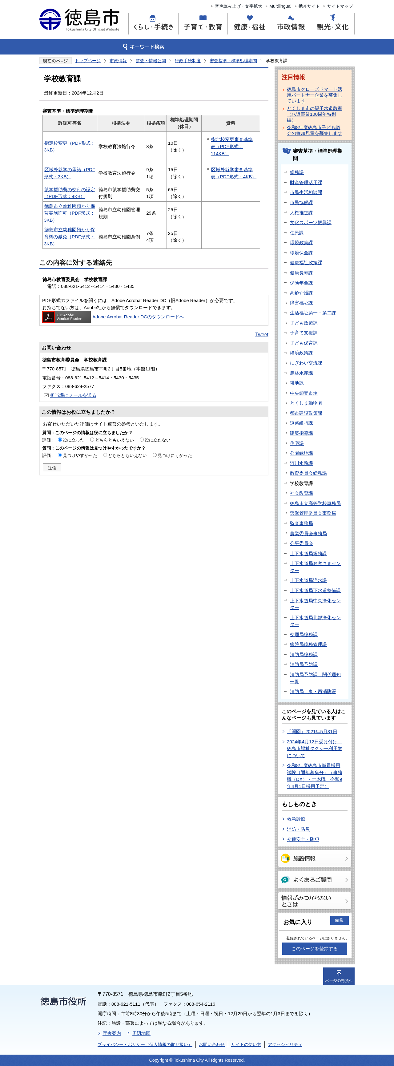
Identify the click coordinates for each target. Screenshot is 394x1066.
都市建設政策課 (306, 413)
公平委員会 (301, 543)
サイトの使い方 (246, 1044)
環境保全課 (301, 252)
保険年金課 (301, 282)
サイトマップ (340, 6)
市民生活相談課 (306, 192)
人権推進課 (301, 212)
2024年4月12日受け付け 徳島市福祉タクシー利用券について (314, 748)
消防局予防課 (304, 664)
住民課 (297, 232)
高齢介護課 (301, 292)
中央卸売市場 (304, 393)
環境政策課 (301, 242)
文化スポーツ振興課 (311, 222)
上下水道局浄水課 (308, 580)
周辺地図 (141, 1033)
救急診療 (296, 819)
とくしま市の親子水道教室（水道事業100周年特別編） (314, 114)
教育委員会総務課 (308, 473)
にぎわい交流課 (306, 362)
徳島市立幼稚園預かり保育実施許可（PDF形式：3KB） (69, 213)
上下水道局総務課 (308, 553)
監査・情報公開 (151, 60)
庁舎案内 (112, 1033)
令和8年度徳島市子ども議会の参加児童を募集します (314, 130)
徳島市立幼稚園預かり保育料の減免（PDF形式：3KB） (69, 236)
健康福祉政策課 (306, 262)
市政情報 (118, 60)
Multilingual (280, 6)
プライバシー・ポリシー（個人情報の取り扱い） (145, 1044)
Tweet (261, 334)
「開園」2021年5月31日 (312, 731)
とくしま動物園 (306, 403)
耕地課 (297, 383)
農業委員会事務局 (308, 533)
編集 (339, 920)
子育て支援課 (304, 332)
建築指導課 (301, 433)
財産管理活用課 (306, 182)
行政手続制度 (188, 60)
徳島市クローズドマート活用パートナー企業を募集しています (314, 95)
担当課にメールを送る (73, 395)
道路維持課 (301, 423)
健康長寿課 (301, 272)
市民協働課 (301, 202)
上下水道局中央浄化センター (315, 604)
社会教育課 (301, 493)
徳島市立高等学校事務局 (315, 503)
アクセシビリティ (285, 1044)
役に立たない (158, 440)
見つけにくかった (175, 455)
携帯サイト (309, 6)
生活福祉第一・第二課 (313, 312)
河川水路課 (301, 463)
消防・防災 (298, 829)
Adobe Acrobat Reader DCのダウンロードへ (113, 316)
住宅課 (297, 443)
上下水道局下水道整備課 (315, 590)
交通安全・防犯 (303, 839)
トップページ (88, 60)
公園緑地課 (301, 453)
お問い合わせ (212, 1044)
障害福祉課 (301, 302)
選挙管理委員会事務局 (313, 513)
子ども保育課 (304, 342)
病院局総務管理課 (308, 644)
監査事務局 (301, 523)
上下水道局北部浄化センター (315, 621)
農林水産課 (301, 373)
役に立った (73, 440)
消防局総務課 (304, 654)
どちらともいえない (114, 440)
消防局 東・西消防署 (313, 691)
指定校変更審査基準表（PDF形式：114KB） (232, 146)
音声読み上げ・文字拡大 (238, 6)
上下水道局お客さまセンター (315, 567)
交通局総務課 (304, 634)
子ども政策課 (304, 322)
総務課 (297, 172)
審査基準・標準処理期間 (233, 60)
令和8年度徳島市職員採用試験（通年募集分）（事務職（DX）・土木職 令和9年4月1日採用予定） (314, 776)
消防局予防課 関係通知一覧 (315, 678)
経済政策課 (301, 352)
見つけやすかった (80, 455)
